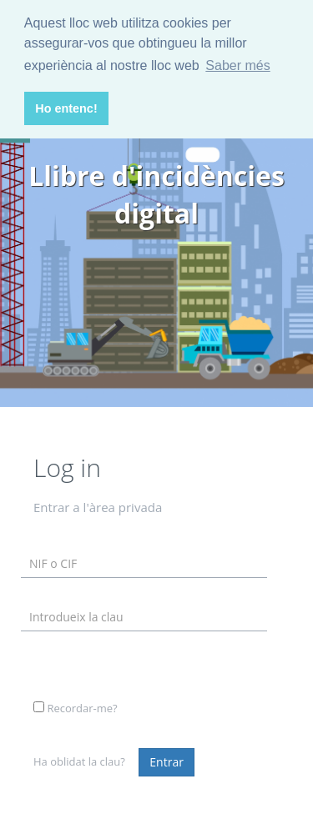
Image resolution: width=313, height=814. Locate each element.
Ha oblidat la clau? (79, 761)
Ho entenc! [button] (66, 108)
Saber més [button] (237, 65)
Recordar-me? (82, 708)
